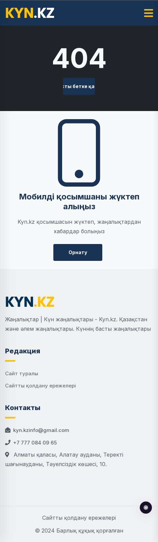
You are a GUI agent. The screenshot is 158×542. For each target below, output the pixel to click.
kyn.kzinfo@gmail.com (41, 430)
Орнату (78, 252)
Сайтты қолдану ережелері (40, 385)
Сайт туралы (21, 373)
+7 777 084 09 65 (35, 442)
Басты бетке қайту (79, 86)
